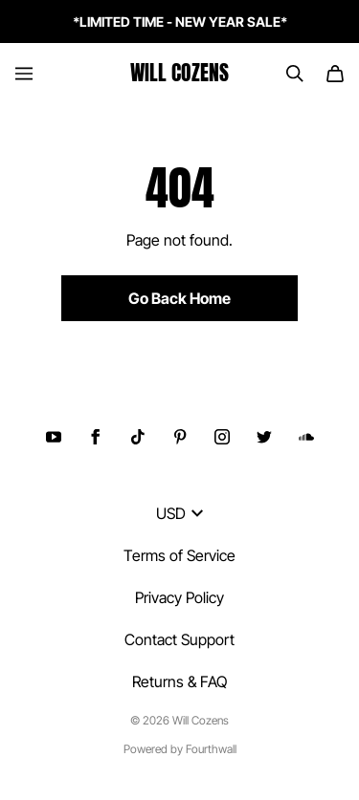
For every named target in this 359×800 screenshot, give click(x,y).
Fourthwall (211, 749)
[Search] (294, 73)
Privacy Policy (179, 597)
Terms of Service (179, 555)
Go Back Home (179, 298)
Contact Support (179, 639)
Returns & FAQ (179, 681)
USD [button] (179, 513)
